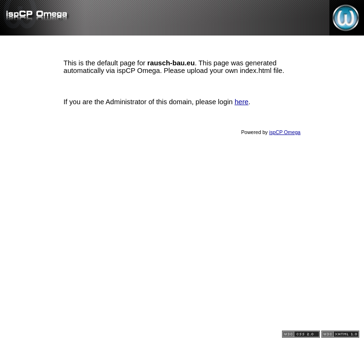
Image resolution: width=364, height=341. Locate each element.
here (241, 102)
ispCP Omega (284, 132)
